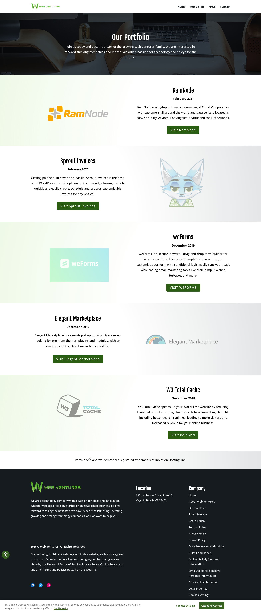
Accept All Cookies (211, 605)
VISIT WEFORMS (183, 287)
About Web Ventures (202, 502)
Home (181, 7)
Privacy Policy (90, 564)
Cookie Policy (108, 564)
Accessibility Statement (203, 582)
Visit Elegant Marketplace (78, 359)
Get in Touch (197, 521)
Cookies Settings (199, 595)
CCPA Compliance (200, 553)
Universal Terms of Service (64, 564)
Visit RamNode (183, 130)
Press (211, 7)
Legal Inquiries (198, 588)
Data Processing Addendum (206, 546)
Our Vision (197, 7)
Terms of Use (197, 527)
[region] (130, 606)
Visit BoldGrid (183, 435)
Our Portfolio (197, 508)
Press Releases (198, 514)
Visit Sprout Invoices (77, 206)
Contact (225, 7)
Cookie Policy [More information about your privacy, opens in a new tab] (61, 608)
